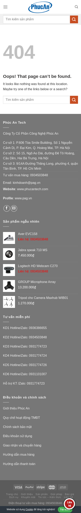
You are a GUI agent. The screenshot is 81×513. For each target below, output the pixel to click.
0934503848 (39, 175)
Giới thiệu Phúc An (16, 408)
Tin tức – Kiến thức (49, 497)
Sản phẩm (42, 494)
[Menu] (5, 7)
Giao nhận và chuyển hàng (22, 445)
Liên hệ (68, 497)
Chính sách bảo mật (17, 427)
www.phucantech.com (32, 189)
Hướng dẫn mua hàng (18, 454)
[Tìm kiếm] (76, 7)
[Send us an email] (14, 208)
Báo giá (69, 494)
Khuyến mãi (28, 497)
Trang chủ (12, 494)
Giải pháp (56, 494)
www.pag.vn (23, 198)
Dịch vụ (14, 497)
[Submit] (74, 19)
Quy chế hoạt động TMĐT (21, 417)
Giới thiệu (27, 494)
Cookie (29, 509)
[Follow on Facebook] (6, 208)
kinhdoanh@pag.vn (26, 182)
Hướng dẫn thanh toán (19, 464)
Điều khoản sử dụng (17, 436)
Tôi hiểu (65, 509)
